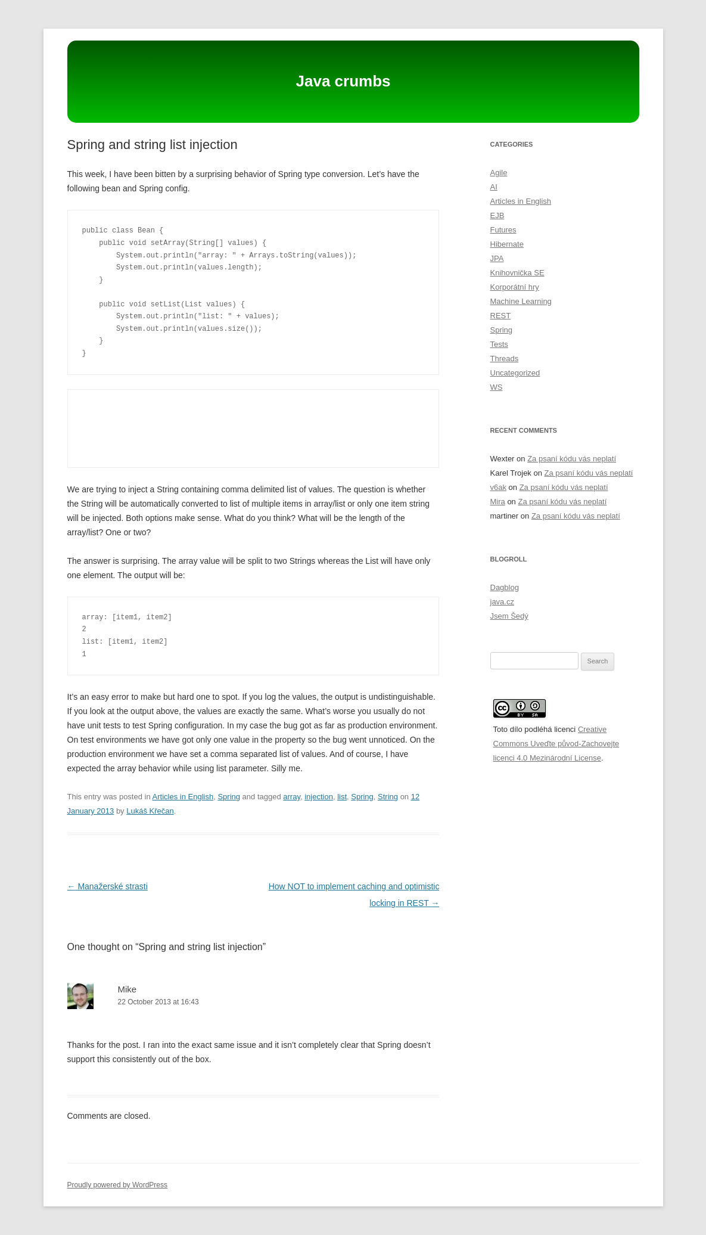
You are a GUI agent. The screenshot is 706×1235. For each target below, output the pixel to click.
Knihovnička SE (517, 272)
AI (493, 186)
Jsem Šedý (509, 616)
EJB (497, 215)
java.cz (502, 601)
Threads (504, 358)
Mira (497, 501)
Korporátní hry (514, 287)
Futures (503, 229)
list (342, 796)
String (388, 796)
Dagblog (504, 587)
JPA (497, 258)
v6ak (498, 487)
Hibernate (507, 244)
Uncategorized (515, 372)
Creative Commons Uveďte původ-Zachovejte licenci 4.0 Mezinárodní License (556, 743)
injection (318, 796)
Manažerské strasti (107, 886)
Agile (499, 172)
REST (500, 315)
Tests (499, 344)
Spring (228, 796)
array (291, 796)
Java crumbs (343, 81)
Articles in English (183, 796)
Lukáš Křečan (150, 810)
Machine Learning (521, 301)
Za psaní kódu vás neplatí (571, 458)
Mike (127, 989)
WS (496, 387)
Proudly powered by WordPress (117, 1185)
